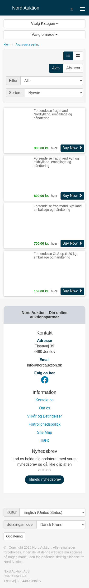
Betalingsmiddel (20, 524)
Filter (13, 80)
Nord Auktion (25, 7)
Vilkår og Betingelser (44, 416)
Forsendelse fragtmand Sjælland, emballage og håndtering (58, 207)
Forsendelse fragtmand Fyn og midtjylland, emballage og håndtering (56, 162)
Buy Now (72, 148)
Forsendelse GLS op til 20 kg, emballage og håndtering (55, 255)
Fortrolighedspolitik (44, 424)
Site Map (44, 432)
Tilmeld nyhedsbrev (44, 479)
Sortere (15, 93)
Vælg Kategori (44, 23)
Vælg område (44, 34)
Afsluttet (73, 68)
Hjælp (45, 440)
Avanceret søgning (27, 44)
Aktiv (56, 68)
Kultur (12, 512)
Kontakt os (45, 400)
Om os (44, 408)
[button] (71, 9)
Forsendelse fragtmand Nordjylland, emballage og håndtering (53, 114)
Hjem (7, 44)
